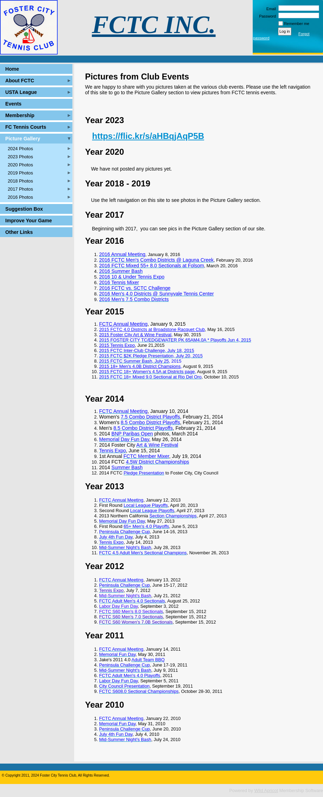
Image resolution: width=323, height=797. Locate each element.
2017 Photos (20, 189)
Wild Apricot (266, 790)
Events (13, 104)
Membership (19, 115)
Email (270, 9)
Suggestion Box (24, 209)
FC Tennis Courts (25, 127)
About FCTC (19, 80)
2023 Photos (20, 156)
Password (266, 16)
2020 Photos (20, 164)
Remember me (296, 23)
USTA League (21, 92)
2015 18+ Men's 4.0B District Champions (140, 366)
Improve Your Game (28, 220)
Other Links (19, 232)
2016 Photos (20, 197)
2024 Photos (20, 148)
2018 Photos (20, 181)
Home (12, 69)
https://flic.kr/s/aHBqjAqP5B (148, 136)
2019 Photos (20, 173)
